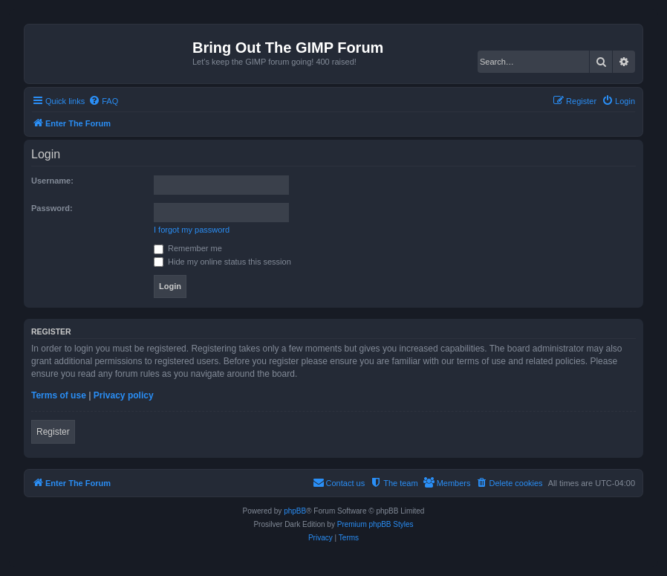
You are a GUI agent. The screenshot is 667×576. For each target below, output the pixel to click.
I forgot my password (192, 229)
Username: (52, 180)
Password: (52, 208)
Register (53, 432)
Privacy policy (124, 395)
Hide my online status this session (222, 261)
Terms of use (58, 395)
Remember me (188, 248)
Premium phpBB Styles (375, 524)
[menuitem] (103, 101)
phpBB (295, 511)
